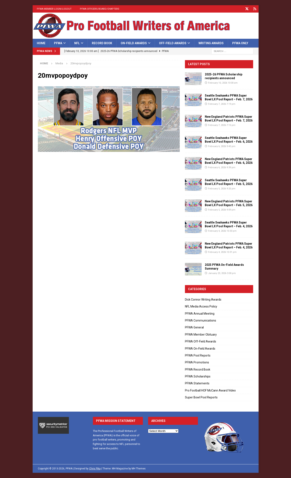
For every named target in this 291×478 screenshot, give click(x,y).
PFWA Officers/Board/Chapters (99, 9)
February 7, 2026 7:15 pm (221, 125)
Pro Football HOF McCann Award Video (210, 390)
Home (41, 43)
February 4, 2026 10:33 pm (222, 231)
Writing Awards (211, 43)
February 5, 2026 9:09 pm (221, 209)
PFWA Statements (197, 383)
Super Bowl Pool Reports (201, 397)
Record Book (102, 43)
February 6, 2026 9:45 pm (221, 146)
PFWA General (194, 327)
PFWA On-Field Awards (200, 348)
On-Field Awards (134, 43)
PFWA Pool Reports (197, 355)
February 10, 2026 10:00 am (223, 82)
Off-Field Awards (172, 43)
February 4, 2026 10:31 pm (222, 252)
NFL (77, 43)
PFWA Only (240, 43)
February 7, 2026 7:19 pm (221, 104)
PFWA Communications (200, 320)
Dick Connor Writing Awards (203, 299)
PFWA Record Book (197, 369)
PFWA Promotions (197, 362)
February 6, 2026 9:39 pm (221, 167)
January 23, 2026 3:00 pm (222, 273)
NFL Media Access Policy (201, 306)
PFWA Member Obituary (201, 334)
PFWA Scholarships (197, 376)
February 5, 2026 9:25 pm (221, 188)
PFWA (58, 43)
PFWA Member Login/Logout (54, 9)
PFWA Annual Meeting (199, 313)
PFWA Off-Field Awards (200, 341)
